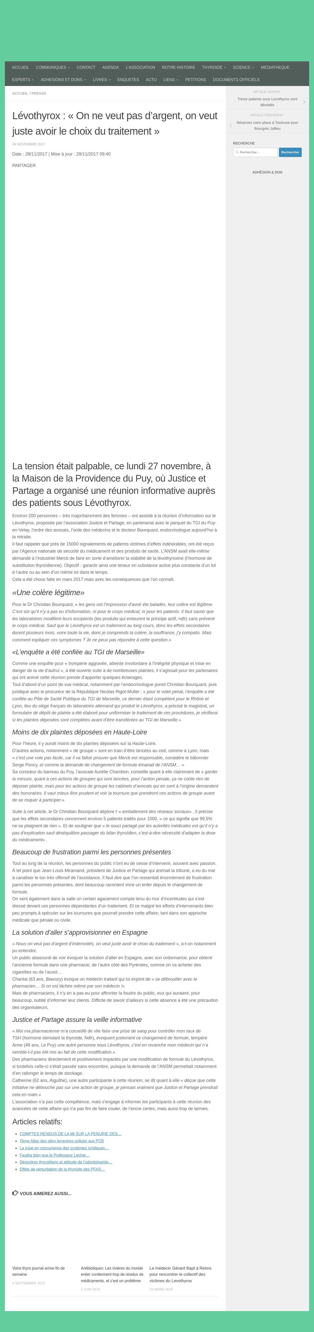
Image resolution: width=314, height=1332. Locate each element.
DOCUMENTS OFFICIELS (236, 80)
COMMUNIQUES (51, 67)
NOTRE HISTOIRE (178, 67)
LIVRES (100, 80)
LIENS (169, 80)
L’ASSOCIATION (140, 67)
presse (41, 93)
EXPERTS (21, 80)
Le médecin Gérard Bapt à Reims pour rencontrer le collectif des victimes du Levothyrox (180, 1274)
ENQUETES (128, 80)
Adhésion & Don (267, 172)
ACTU (151, 80)
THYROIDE (212, 67)
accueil (21, 93)
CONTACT (86, 67)
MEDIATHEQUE (275, 67)
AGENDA (110, 67)
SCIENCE (241, 67)
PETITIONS (195, 80)
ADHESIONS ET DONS (61, 80)
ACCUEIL (20, 67)
